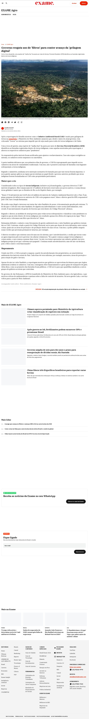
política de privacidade (43, 716)
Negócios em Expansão (43, 706)
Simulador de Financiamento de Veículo (30, 689)
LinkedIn (72, 653)
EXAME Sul (43, 656)
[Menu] (2, 3)
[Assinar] (74, 3)
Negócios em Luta (45, 686)
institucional (10, 716)
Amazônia (13, 139)
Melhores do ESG (45, 702)
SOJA (14, 14)
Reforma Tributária (43, 677)
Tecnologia (17, 663)
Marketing (17, 653)
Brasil (3, 664)
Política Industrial (45, 689)
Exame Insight (5, 677)
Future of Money (17, 667)
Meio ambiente (25, 284)
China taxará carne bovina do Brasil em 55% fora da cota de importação (27, 434)
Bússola (42, 659)
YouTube (72, 650)
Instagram (73, 656)
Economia (4, 671)
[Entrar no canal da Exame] (76, 501)
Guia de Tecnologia (28, 657)
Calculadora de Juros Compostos (30, 683)
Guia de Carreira (30, 666)
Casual (16, 650)
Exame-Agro (36, 284)
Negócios (4, 689)
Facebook (73, 660)
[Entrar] (84, 3)
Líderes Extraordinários (44, 682)
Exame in (59, 660)
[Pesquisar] (6, 3)
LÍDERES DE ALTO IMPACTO (6, 660)
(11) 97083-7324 (77, 684)
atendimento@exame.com (78, 677)
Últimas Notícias (3, 655)
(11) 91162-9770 (77, 669)
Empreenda (60, 682)
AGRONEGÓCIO (6, 14)
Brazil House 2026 (45, 653)
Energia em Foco (45, 667)
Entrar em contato (75, 667)
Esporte (16, 656)
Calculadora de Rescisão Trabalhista (30, 677)
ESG (2, 674)
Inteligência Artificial (5, 681)
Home (2, 44)
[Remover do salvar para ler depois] (21, 122)
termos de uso (19, 716)
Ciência (16, 671)
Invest (3, 685)
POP (15, 675)
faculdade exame (60, 648)
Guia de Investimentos (29, 662)
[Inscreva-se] (80, 552)
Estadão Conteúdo (9, 127)
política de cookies (29, 716)
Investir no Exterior (43, 672)
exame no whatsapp (10, 493)
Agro (58, 679)
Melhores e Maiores (43, 698)
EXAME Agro (9, 10)
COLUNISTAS (5, 692)
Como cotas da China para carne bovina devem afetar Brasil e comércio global (29, 429)
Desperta (6, 533)
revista (59, 653)
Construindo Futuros (43, 663)
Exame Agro (17, 660)
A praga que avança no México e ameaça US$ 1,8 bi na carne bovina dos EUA (28, 424)
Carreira (3, 667)
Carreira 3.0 (60, 663)
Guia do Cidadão (30, 653)
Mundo (16, 647)
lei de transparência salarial (59, 716)
